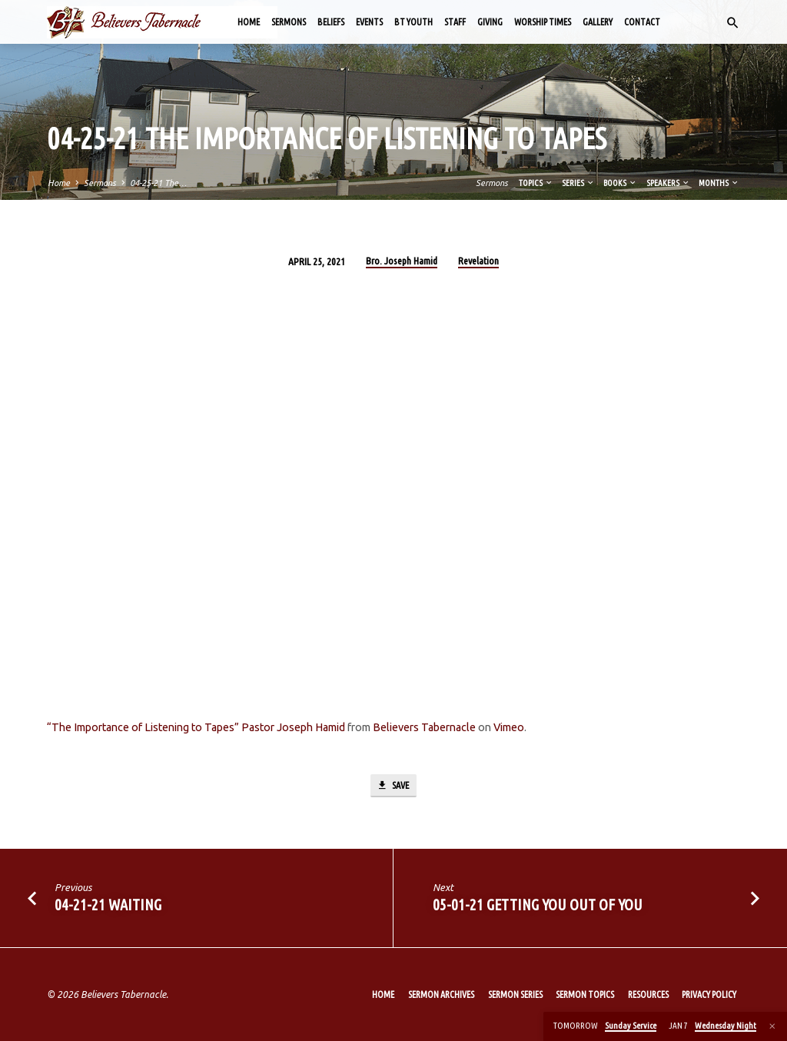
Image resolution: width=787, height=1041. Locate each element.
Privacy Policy (709, 994)
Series (578, 183)
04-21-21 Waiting (108, 906)
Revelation (478, 260)
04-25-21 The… (158, 183)
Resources (648, 994)
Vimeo (508, 727)
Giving (490, 22)
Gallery (598, 22)
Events (369, 22)
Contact (642, 22)
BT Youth (413, 22)
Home (248, 22)
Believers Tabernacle (424, 727)
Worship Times (542, 22)
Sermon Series (515, 994)
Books (620, 183)
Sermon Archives (441, 994)
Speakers (668, 183)
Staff (455, 22)
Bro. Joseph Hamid (401, 260)
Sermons (288, 22)
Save (392, 786)
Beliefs (330, 22)
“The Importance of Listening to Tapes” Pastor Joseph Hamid (196, 727)
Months (719, 183)
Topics (536, 183)
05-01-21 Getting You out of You (538, 906)
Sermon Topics (585, 994)
